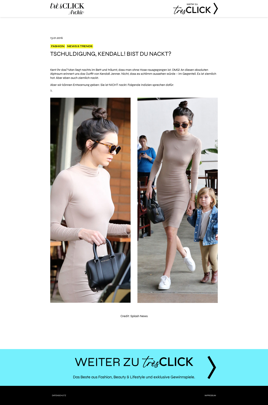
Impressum (210, 395)
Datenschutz (59, 395)
